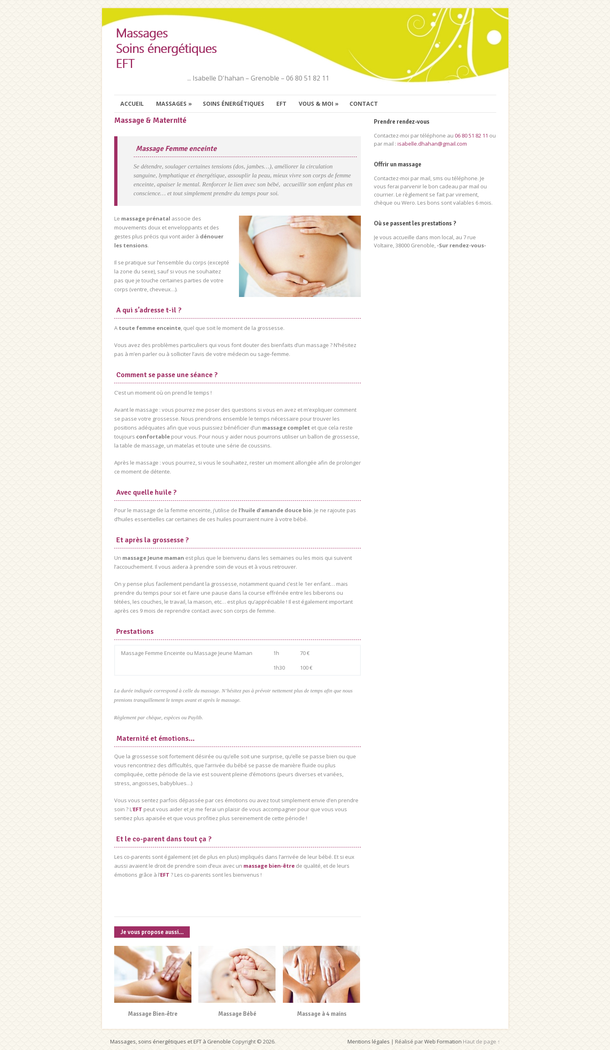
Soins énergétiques (233, 103)
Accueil (132, 103)
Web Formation (443, 1041)
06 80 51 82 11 (471, 135)
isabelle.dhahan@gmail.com (432, 143)
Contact (364, 103)
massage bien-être (269, 865)
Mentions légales (368, 1041)
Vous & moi (319, 103)
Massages (174, 103)
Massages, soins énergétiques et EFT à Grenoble (170, 1041)
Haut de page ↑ (481, 1041)
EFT (281, 103)
